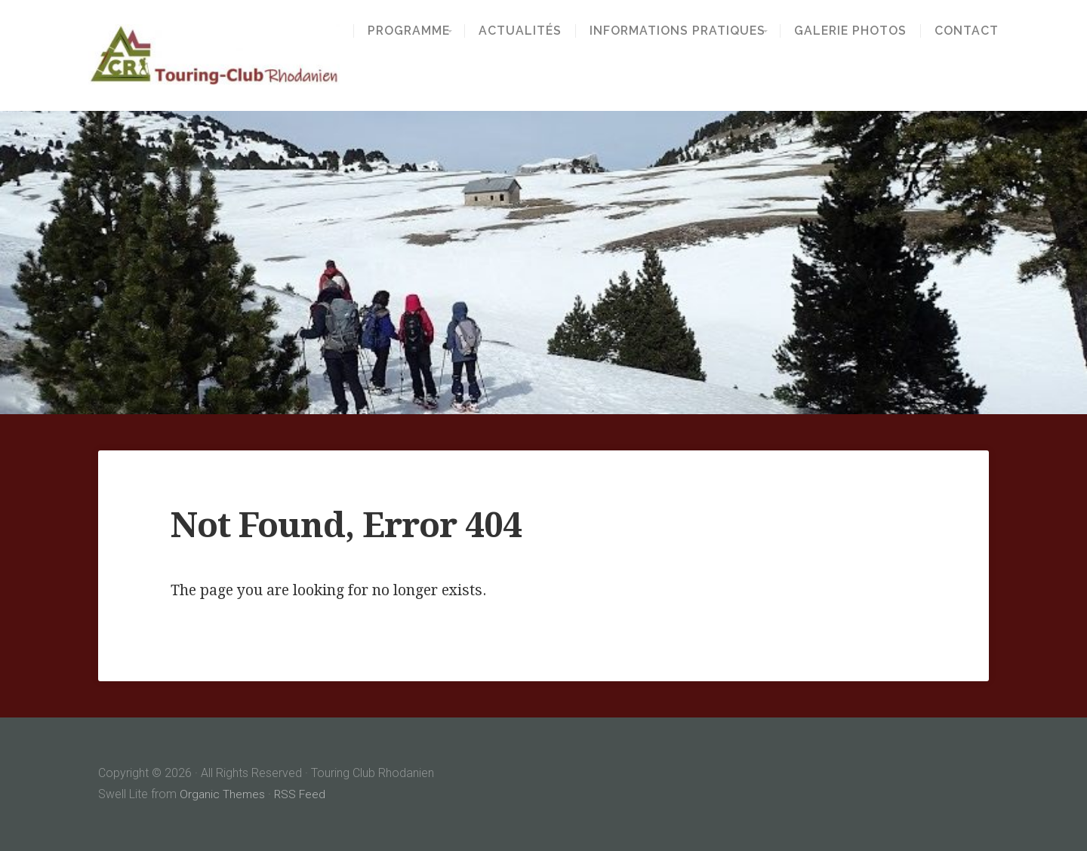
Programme (399, 31)
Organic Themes (223, 794)
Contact (976, 31)
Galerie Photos (860, 31)
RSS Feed (302, 794)
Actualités (520, 31)
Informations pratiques (677, 31)
